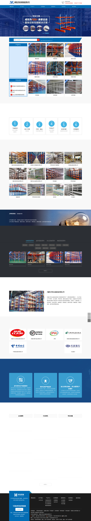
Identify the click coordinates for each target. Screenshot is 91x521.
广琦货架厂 (51, 510)
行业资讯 (45, 415)
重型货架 (25, 244)
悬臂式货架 (38, 247)
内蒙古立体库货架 (75, 510)
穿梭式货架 (65, 244)
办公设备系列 (48, 503)
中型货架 (31, 244)
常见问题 (70, 415)
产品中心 (32, 6)
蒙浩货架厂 (42, 512)
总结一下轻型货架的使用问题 (18, 83)
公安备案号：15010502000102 (54, 515)
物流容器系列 (48, 505)
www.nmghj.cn (37, 517)
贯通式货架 (51, 244)
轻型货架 (38, 244)
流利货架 (59, 244)
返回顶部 (89, 320)
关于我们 (22, 6)
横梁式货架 (45, 247)
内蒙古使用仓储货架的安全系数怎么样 (18, 92)
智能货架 (37, 512)
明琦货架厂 (62, 510)
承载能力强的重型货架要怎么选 (18, 88)
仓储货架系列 (48, 499)
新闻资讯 (53, 6)
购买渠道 (74, 6)
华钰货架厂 (67, 510)
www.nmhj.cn (43, 517)
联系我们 (64, 6)
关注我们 (89, 317)
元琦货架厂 (57, 510)
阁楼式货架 (44, 244)
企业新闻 (20, 415)
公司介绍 (41, 499)
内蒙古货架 (46, 510)
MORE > (45, 270)
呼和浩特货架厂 (40, 510)
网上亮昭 (65, 515)
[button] (84, 23)
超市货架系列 (48, 501)
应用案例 (43, 6)
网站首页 (12, 6)
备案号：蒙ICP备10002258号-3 (39, 515)
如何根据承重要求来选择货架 (46, 39)
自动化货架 (52, 247)
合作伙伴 (56, 501)
